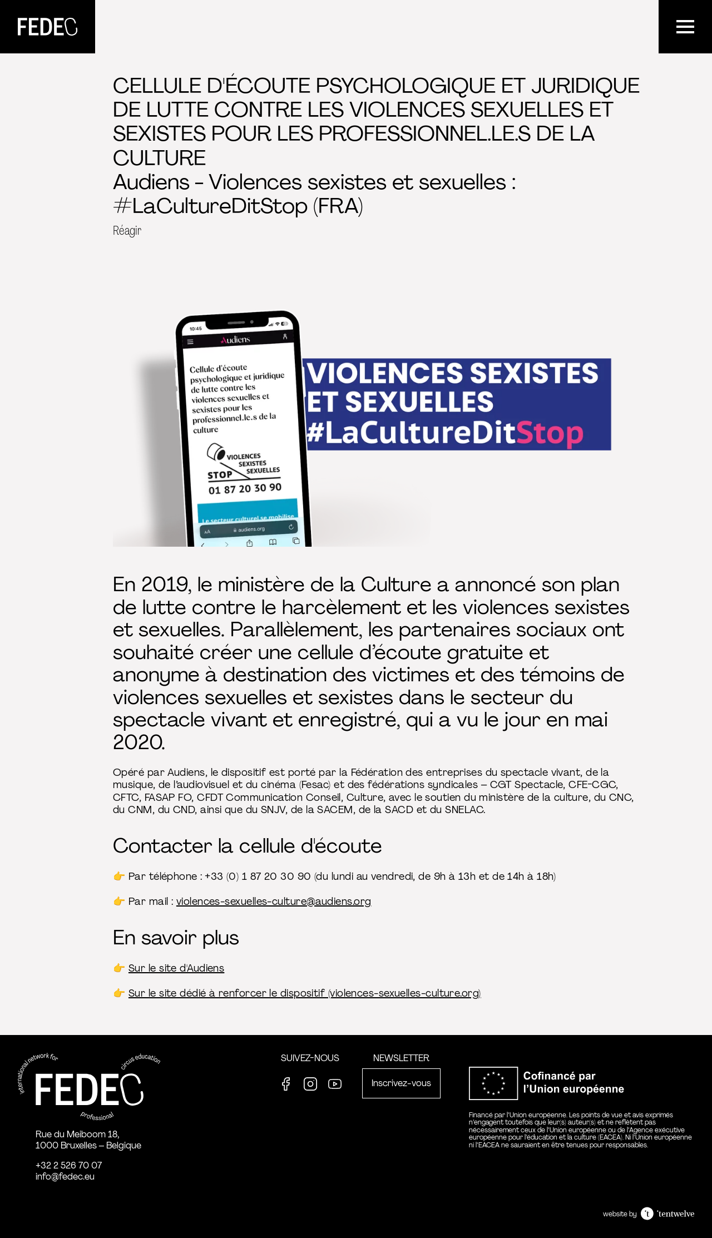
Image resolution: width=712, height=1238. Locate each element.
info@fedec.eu (65, 1176)
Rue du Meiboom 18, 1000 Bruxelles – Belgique (88, 1139)
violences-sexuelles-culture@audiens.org (274, 901)
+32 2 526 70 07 (69, 1165)
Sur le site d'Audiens (176, 968)
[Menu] (685, 26)
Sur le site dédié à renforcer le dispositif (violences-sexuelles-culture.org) (304, 993)
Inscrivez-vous (401, 1083)
